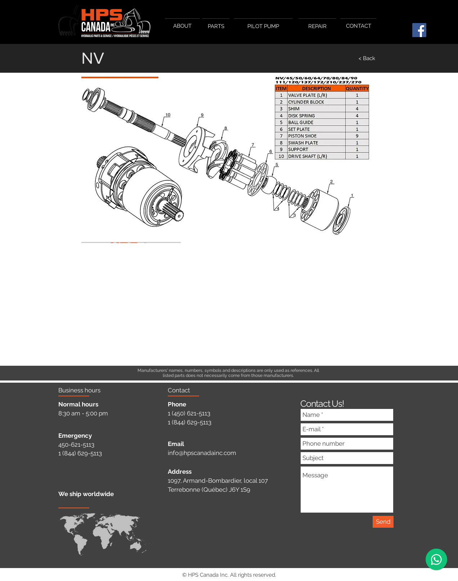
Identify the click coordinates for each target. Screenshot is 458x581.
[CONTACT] (358, 26)
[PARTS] (215, 26)
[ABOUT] (182, 26)
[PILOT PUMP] (263, 26)
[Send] (383, 522)
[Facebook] (419, 30)
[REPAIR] (317, 26)
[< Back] (351, 58)
